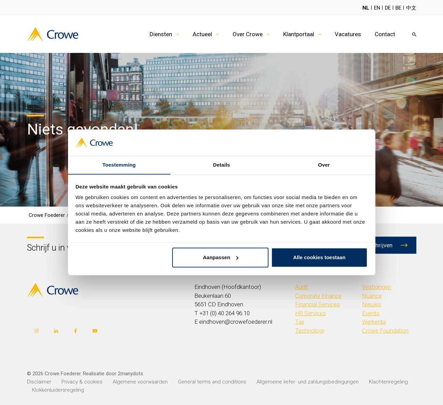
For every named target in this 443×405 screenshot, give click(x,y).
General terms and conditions (212, 382)
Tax (299, 321)
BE (398, 8)
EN (377, 8)
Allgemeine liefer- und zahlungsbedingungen (308, 382)
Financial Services (317, 304)
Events (370, 313)
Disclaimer (39, 382)
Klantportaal (298, 34)
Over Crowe (248, 34)
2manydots (130, 374)
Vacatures (348, 34)
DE (388, 8)
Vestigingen (376, 286)
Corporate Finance (318, 295)
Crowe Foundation (385, 330)
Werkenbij (374, 321)
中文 (411, 8)
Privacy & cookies (81, 382)
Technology (309, 330)
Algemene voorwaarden (140, 382)
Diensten (161, 34)
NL (365, 8)
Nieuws (371, 304)
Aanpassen (220, 258)
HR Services (310, 313)
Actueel (202, 34)
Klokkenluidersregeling (58, 390)
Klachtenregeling (388, 382)
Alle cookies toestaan (319, 258)
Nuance (372, 295)
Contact (385, 34)
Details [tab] (221, 165)
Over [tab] (324, 165)
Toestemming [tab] (119, 165)
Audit (301, 286)
